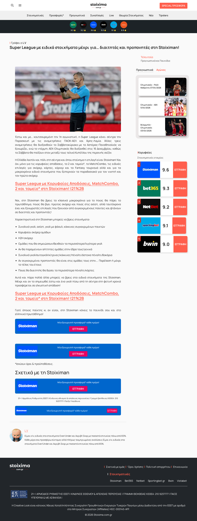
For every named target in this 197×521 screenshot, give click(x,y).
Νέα (151, 15)
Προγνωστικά (77, 15)
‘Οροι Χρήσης (135, 467)
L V (26, 430)
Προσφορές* (56, 15)
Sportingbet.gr (156, 481)
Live (111, 15)
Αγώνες (160, 69)
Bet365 (129, 481)
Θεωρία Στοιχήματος (131, 15)
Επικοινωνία (180, 467)
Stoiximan (115, 481)
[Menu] (20, 5)
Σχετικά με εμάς (115, 467)
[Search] (12, 5)
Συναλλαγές (97, 15)
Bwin (171, 481)
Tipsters (163, 15)
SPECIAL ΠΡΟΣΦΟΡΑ (173, 5)
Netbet (140, 481)
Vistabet (182, 481)
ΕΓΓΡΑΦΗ (180, 169)
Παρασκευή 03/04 (151, 104)
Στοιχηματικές (35, 15)
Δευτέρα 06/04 (151, 84)
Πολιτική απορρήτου (158, 467)
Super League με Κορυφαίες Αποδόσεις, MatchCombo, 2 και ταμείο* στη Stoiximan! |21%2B (67, 186)
